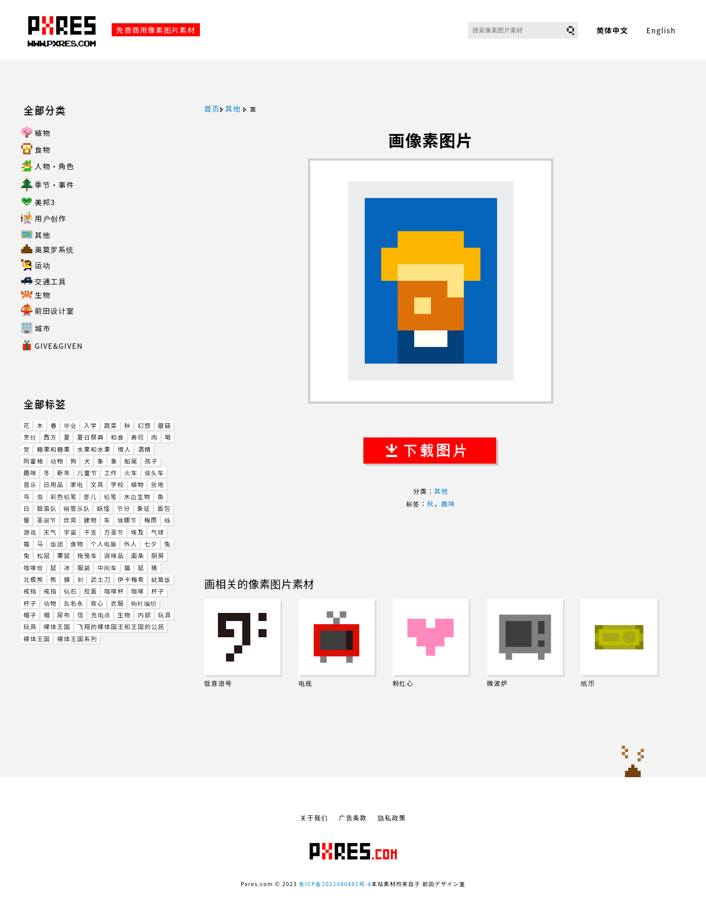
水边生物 (137, 496)
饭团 (56, 544)
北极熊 (33, 579)
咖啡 (138, 591)
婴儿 (90, 496)
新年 (64, 472)
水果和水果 (94, 449)
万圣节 (114, 532)
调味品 (114, 555)
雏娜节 (127, 520)
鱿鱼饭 (161, 579)
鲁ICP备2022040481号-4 (335, 883)
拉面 (90, 591)
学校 (117, 484)
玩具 (165, 615)
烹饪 (30, 437)
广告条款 (353, 817)
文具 (97, 484)
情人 (124, 449)
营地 (157, 484)
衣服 (117, 603)
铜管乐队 (76, 508)
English (661, 30)
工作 (111, 472)
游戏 (30, 532)
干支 (90, 532)
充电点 (101, 615)
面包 (164, 508)
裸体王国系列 (77, 639)
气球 (157, 532)
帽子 (30, 615)
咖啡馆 (33, 567)
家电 (77, 484)
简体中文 (612, 30)
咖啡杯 (114, 591)
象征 (144, 508)
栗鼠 (64, 555)
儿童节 (87, 472)
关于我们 (314, 817)
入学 (90, 425)
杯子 (158, 591)
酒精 (144, 449)
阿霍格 (33, 461)
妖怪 (103, 508)
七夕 (151, 544)
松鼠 (43, 555)
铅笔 (111, 496)
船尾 (131, 461)
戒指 (30, 591)
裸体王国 (57, 626)
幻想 (144, 425)
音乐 (30, 484)
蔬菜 (111, 425)
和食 (117, 437)
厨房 (158, 555)
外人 (130, 544)
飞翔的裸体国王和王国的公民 (121, 626)
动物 (57, 461)
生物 (124, 615)
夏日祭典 (90, 437)
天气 (50, 532)
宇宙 (70, 532)
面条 (138, 555)
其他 (233, 108)
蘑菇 (165, 425)
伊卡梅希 (131, 579)
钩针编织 (144, 603)
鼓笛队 (47, 508)
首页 (212, 108)
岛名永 (73, 603)
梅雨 (151, 520)
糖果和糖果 (54, 449)
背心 (97, 603)
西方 (50, 437)
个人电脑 (104, 544)
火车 (131, 472)
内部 (144, 615)
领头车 (154, 472)
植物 (138, 484)
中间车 (107, 567)
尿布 (64, 615)
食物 (77, 544)
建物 (90, 520)
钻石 (70, 591)
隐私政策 (392, 817)
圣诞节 (47, 520)
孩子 (151, 461)
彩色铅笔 (63, 496)
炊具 (70, 520)
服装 (84, 567)
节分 (124, 508)
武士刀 (101, 579)
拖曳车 (87, 555)
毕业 (70, 425)
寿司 (138, 437)
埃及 (138, 532)
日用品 (54, 484)
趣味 (30, 472)
